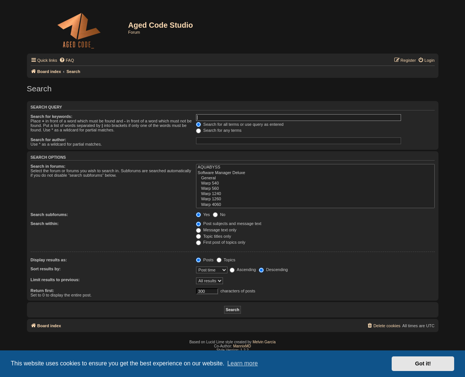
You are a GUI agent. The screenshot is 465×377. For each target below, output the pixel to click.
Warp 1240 (315, 194)
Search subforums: (49, 214)
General (315, 178)
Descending (273, 269)
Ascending (243, 269)
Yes (203, 214)
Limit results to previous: (55, 279)
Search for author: (48, 139)
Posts (205, 260)
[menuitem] (66, 60)
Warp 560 (315, 188)
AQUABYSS (315, 167)
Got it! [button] (423, 364)
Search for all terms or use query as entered (240, 124)
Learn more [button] (242, 363)
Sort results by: (46, 269)
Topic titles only (213, 236)
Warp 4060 (315, 204)
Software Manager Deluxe (315, 173)
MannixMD (242, 346)
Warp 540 (315, 183)
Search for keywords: (52, 116)
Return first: (42, 290)
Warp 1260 (315, 199)
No (219, 214)
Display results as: (49, 260)
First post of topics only (220, 242)
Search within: (45, 223)
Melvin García (264, 342)
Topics (226, 260)
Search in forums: (48, 166)
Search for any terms (218, 130)
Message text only (216, 230)
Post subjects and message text (228, 223)
